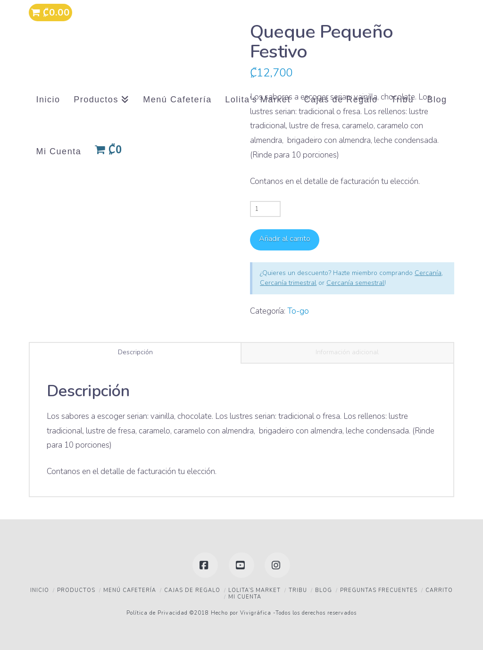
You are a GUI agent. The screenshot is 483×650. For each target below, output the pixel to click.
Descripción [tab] (135, 352)
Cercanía (428, 272)
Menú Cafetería (129, 590)
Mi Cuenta (244, 596)
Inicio (39, 590)
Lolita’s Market (254, 590)
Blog (323, 590)
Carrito (439, 590)
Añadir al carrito (284, 238)
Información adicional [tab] (347, 352)
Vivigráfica (254, 613)
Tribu (298, 590)
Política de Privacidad (157, 613)
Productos (76, 590)
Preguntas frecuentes (378, 590)
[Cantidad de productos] (265, 209)
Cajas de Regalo (192, 590)
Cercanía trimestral (288, 282)
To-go (298, 311)
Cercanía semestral (355, 282)
